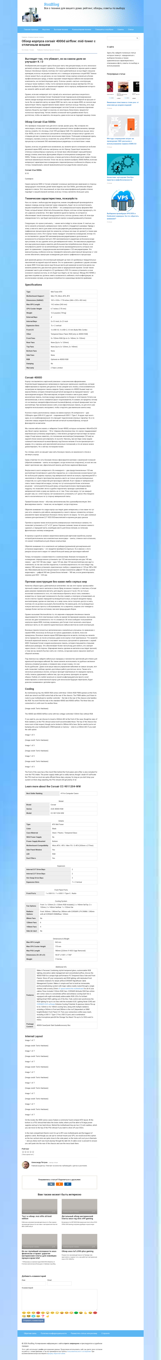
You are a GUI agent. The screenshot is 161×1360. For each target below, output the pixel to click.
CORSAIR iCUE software (46, 1004)
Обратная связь (30, 1333)
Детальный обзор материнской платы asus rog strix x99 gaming (77, 1217)
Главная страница (31, 29)
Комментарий (27, 1288)
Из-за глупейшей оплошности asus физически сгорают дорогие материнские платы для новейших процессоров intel (39, 1254)
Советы (121, 29)
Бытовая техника (61, 29)
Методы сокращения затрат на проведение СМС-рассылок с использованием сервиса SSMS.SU (121, 141)
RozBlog (51, 4)
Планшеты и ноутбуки (104, 29)
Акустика (46, 29)
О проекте (105, 1333)
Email (49, 1280)
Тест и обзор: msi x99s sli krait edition (37, 1217)
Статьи (131, 29)
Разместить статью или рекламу (84, 1333)
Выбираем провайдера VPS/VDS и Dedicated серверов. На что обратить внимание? (123, 216)
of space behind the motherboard (70, 989)
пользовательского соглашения (79, 1351)
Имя (23, 1280)
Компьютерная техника (81, 29)
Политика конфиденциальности (54, 1333)
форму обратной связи (56, 1353)
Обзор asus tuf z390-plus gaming (77, 1251)
